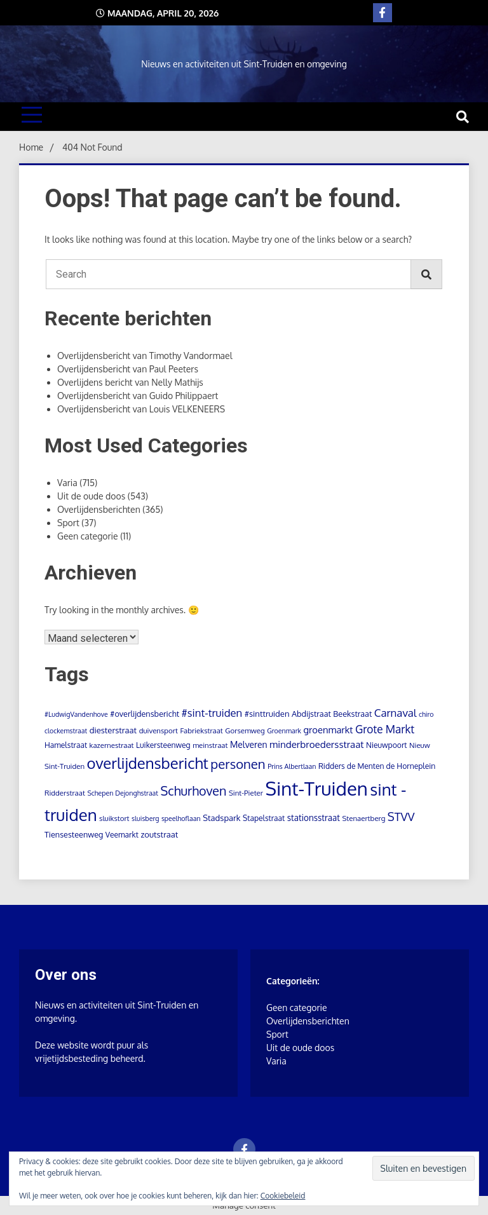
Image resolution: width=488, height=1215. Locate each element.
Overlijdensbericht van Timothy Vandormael (145, 355)
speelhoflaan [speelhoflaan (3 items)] (181, 818)
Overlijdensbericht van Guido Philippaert (137, 395)
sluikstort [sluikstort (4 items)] (114, 818)
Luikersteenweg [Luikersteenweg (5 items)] (163, 745)
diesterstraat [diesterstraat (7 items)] (113, 730)
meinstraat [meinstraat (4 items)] (210, 745)
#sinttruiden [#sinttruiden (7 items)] (267, 714)
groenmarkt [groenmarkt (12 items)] (328, 729)
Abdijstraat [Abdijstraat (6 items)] (311, 714)
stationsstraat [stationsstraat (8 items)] (313, 817)
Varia (67, 482)
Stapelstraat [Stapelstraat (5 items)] (264, 818)
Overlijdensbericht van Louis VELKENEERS (141, 409)
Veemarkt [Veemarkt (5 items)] (122, 834)
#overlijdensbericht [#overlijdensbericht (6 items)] (144, 714)
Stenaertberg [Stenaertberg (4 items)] (363, 818)
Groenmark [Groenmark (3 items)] (284, 730)
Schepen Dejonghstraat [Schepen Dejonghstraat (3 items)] (122, 793)
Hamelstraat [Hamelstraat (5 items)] (65, 745)
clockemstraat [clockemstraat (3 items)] (65, 730)
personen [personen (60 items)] (237, 764)
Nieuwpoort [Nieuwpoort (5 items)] (386, 745)
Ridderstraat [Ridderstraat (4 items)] (64, 793)
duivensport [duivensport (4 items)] (158, 730)
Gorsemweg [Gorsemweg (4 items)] (244, 730)
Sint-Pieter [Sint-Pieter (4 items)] (246, 793)
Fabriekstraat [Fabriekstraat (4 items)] (201, 730)
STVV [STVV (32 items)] (401, 816)
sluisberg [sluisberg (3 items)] (145, 818)
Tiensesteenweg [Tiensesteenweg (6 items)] (73, 834)
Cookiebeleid (283, 1195)
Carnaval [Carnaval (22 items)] (395, 712)
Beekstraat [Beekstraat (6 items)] (352, 714)
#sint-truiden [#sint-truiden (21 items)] (212, 712)
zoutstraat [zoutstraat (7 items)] (159, 834)
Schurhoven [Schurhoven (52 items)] (194, 791)
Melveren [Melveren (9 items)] (249, 744)
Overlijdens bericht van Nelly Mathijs (130, 382)
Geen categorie (87, 536)
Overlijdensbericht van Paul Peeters (127, 368)
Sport (68, 522)
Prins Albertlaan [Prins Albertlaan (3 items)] (292, 766)
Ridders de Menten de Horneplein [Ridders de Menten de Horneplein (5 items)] (376, 766)
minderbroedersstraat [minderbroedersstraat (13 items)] (316, 744)
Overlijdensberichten (98, 509)
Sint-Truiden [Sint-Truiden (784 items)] (316, 788)
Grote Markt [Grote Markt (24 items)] (384, 729)
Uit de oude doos (91, 496)
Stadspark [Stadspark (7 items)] (221, 818)
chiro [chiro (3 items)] (426, 714)
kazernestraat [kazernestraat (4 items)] (112, 745)
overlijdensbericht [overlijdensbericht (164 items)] (147, 763)
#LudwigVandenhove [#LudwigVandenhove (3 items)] (76, 714)
